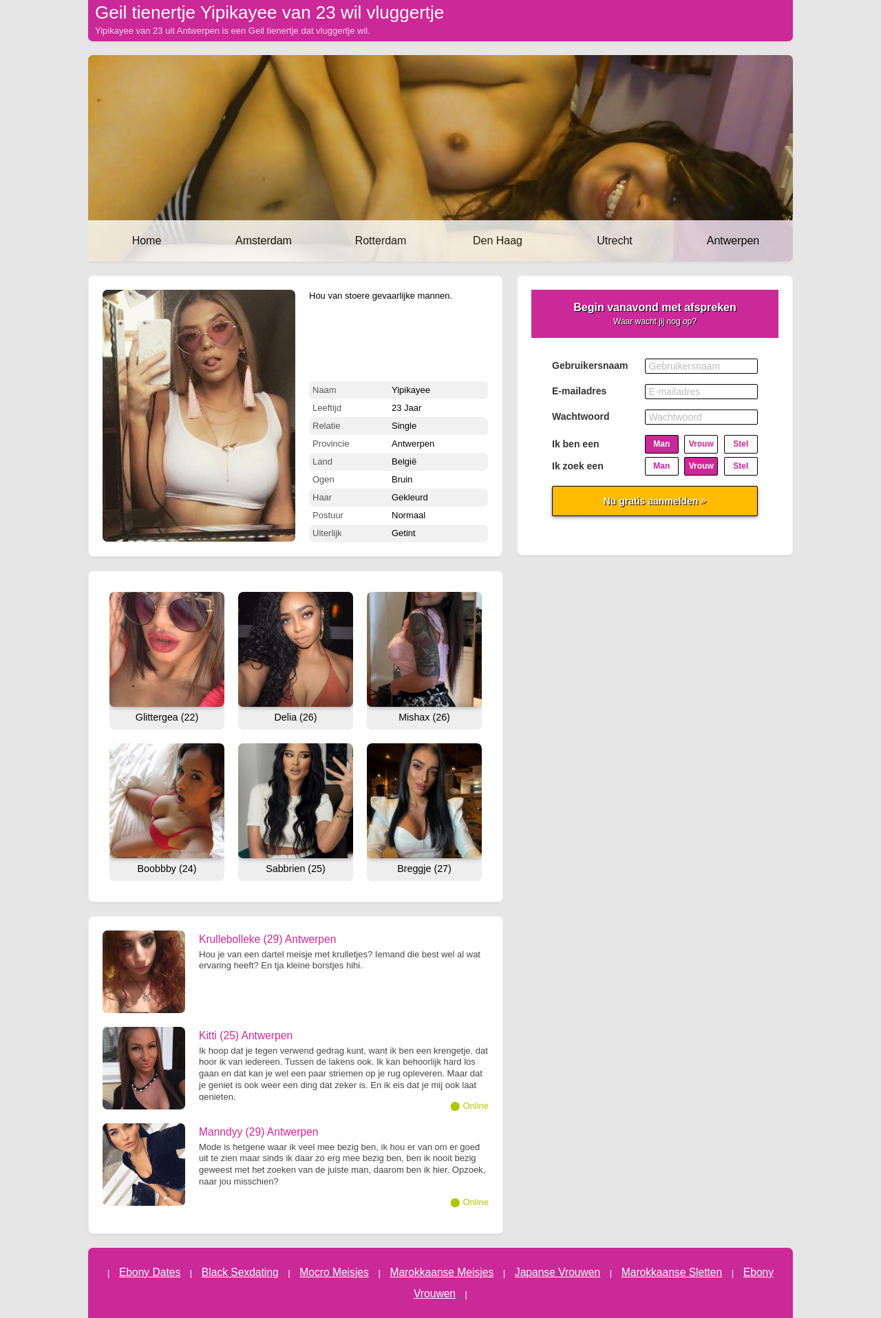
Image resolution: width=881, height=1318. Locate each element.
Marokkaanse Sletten (672, 1272)
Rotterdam (381, 240)
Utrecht (615, 240)
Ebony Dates (149, 1272)
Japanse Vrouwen (557, 1272)
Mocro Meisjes (334, 1272)
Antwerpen (733, 240)
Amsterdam (263, 240)
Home (147, 240)
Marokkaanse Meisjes (441, 1272)
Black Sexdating (240, 1272)
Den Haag (497, 240)
